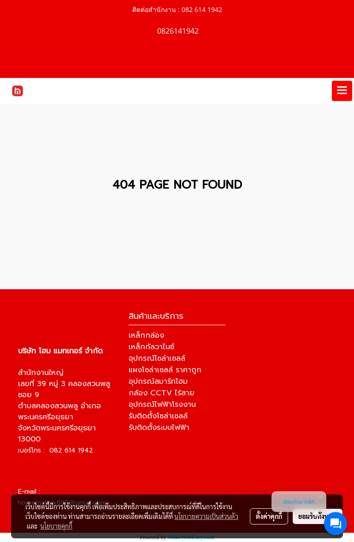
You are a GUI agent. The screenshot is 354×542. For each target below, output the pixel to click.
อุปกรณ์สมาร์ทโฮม (158, 381)
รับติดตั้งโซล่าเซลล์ (158, 416)
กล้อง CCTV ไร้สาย (162, 393)
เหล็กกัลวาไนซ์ (151, 346)
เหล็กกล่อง (146, 335)
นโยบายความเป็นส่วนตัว (206, 516)
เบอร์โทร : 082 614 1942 (55, 450)
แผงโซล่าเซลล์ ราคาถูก (165, 369)
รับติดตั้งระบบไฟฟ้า (159, 427)
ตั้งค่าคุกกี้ (269, 516)
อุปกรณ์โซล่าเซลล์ (157, 358)
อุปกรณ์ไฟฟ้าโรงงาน (162, 404)
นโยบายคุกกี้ (56, 526)
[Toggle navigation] (342, 91)
